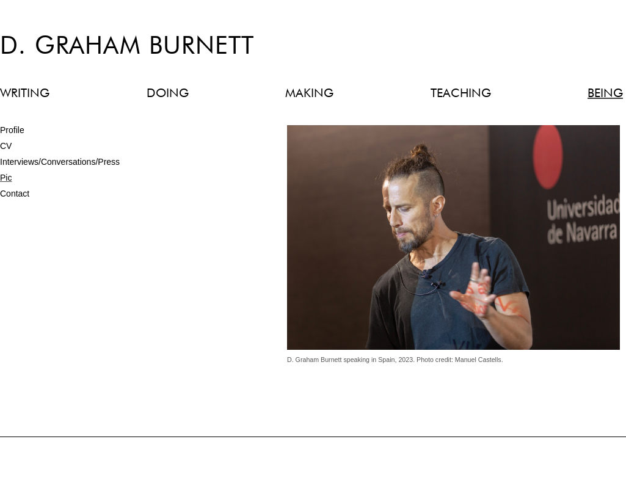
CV (6, 146)
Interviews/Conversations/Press (60, 162)
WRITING (24, 93)
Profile (12, 130)
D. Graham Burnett (127, 47)
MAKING (309, 93)
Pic (6, 178)
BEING (605, 93)
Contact (14, 193)
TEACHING (461, 93)
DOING (168, 93)
